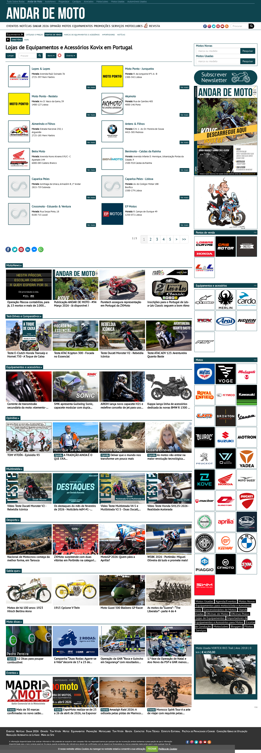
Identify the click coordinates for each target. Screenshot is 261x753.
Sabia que (13, 571)
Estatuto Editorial (170, 731)
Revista (154, 26)
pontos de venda (53, 34)
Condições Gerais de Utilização (232, 731)
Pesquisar (248, 51)
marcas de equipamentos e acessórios (82, 34)
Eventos (12, 26)
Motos (66, 26)
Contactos (139, 731)
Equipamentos (82, 26)
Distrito (70, 55)
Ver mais (91, 87)
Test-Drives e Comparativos (24, 316)
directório (17, 39)
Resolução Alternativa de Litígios (22, 735)
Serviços (117, 26)
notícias (121, 34)
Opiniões (13, 418)
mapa (26, 39)
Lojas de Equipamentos (210, 618)
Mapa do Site (47, 735)
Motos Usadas (204, 601)
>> (184, 239)
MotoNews (14, 265)
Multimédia (14, 469)
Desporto (13, 520)
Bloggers (236, 626)
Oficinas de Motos (217, 614)
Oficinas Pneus (240, 614)
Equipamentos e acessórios (24, 367)
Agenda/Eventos (226, 601)
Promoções (102, 26)
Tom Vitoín (55, 731)
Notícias (26, 26)
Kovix (51, 55)
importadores (108, 34)
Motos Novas (247, 601)
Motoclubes (134, 26)
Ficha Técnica (153, 731)
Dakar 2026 (41, 26)
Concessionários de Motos (220, 609)
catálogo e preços (34, 34)
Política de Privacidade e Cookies (198, 731)
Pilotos (248, 626)
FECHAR (152, 748)
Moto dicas (14, 621)
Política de (167, 748)
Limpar (10, 55)
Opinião (55, 26)
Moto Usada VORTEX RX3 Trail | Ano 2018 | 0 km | (226, 670)
